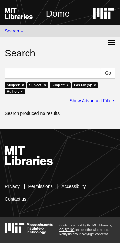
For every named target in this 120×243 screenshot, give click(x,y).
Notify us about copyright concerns (83, 234)
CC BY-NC (66, 230)
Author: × (15, 91)
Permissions (40, 186)
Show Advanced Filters (92, 100)
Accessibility (73, 186)
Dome (58, 13)
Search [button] (14, 30)
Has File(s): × (85, 85)
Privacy (12, 186)
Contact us (15, 199)
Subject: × (15, 85)
